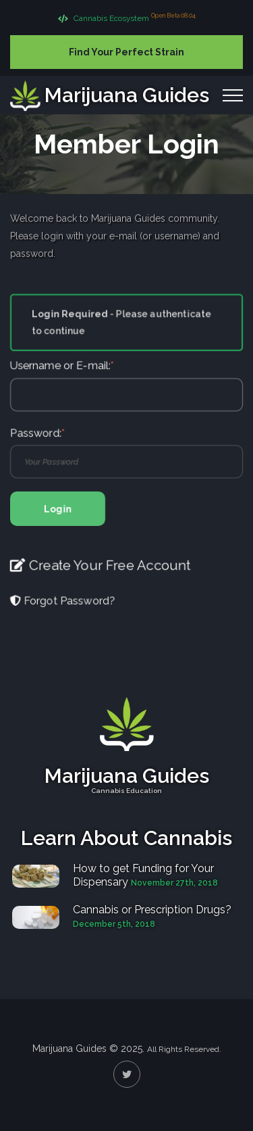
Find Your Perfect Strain (126, 52)
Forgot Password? (62, 609)
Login (58, 515)
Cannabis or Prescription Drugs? (152, 909)
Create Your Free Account (100, 573)
